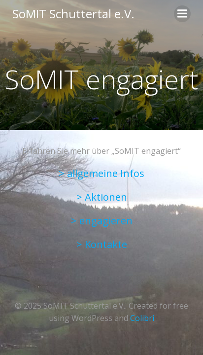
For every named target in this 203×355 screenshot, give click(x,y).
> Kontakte (101, 244)
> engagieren (102, 220)
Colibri (142, 318)
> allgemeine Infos (101, 173)
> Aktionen (101, 197)
